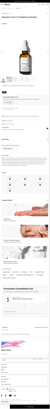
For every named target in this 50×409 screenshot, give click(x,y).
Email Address (4, 354)
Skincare (4, 8)
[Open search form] (38, 4)
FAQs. (17, 107)
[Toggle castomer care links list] (47, 379)
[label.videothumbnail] (33, 79)
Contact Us (4, 364)
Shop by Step (11, 8)
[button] (47, 139)
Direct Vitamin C (24, 272)
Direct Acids (15, 272)
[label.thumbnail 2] (9, 79)
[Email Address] (25, 354)
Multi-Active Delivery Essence (9, 277)
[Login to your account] (45, 4)
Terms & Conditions (4, 400)
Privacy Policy (34, 358)
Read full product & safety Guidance (12, 242)
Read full (10, 220)
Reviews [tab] (5, 327)
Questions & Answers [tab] (41, 327)
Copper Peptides (6, 272)
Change (12, 389)
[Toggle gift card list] (47, 376)
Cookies (34, 400)
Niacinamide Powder (40, 272)
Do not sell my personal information (24, 400)
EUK (31, 272)
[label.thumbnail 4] (21, 79)
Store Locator (4, 372)
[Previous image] (2, 51)
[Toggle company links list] (47, 381)
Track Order (4, 367)
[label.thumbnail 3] (15, 79)
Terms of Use (41, 358)
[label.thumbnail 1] (3, 79)
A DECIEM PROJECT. (5, 401)
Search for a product (10, 311)
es (13, 390)
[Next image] (48, 51)
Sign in (2, 370)
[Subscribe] (48, 354)
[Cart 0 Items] (48, 4)
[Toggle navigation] (2, 4)
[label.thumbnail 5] (27, 79)
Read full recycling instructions (11, 263)
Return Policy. (11, 109)
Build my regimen (8, 148)
